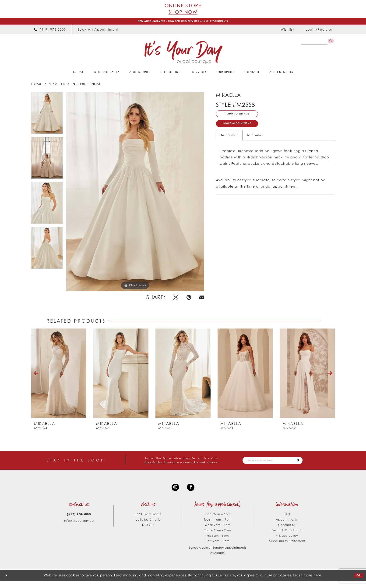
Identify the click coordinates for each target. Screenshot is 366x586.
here (317, 580)
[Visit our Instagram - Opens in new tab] (174, 491)
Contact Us (287, 530)
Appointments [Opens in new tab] (287, 524)
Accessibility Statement (287, 546)
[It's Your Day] (183, 54)
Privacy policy (287, 540)
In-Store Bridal (86, 86)
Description (229, 142)
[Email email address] (281, 462)
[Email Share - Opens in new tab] (201, 299)
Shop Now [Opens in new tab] (183, 12)
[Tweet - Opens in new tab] (176, 299)
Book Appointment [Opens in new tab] (242, 129)
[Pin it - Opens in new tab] (189, 299)
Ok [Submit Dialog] (358, 580)
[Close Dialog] (7, 580)
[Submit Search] (330, 43)
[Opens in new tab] (98, 31)
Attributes (255, 142)
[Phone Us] (50, 31)
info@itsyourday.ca (79, 525)
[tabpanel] (47, 116)
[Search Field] (312, 43)
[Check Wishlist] (287, 31)
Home (36, 86)
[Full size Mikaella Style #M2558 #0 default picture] (135, 193)
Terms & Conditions (287, 535)
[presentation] (58, 375)
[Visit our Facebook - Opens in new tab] (191, 491)
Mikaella (57, 86)
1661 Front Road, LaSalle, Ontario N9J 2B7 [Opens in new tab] (148, 524)
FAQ (287, 519)
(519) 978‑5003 (79, 519)
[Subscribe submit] (314, 462)
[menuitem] (50, 31)
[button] (319, 31)
